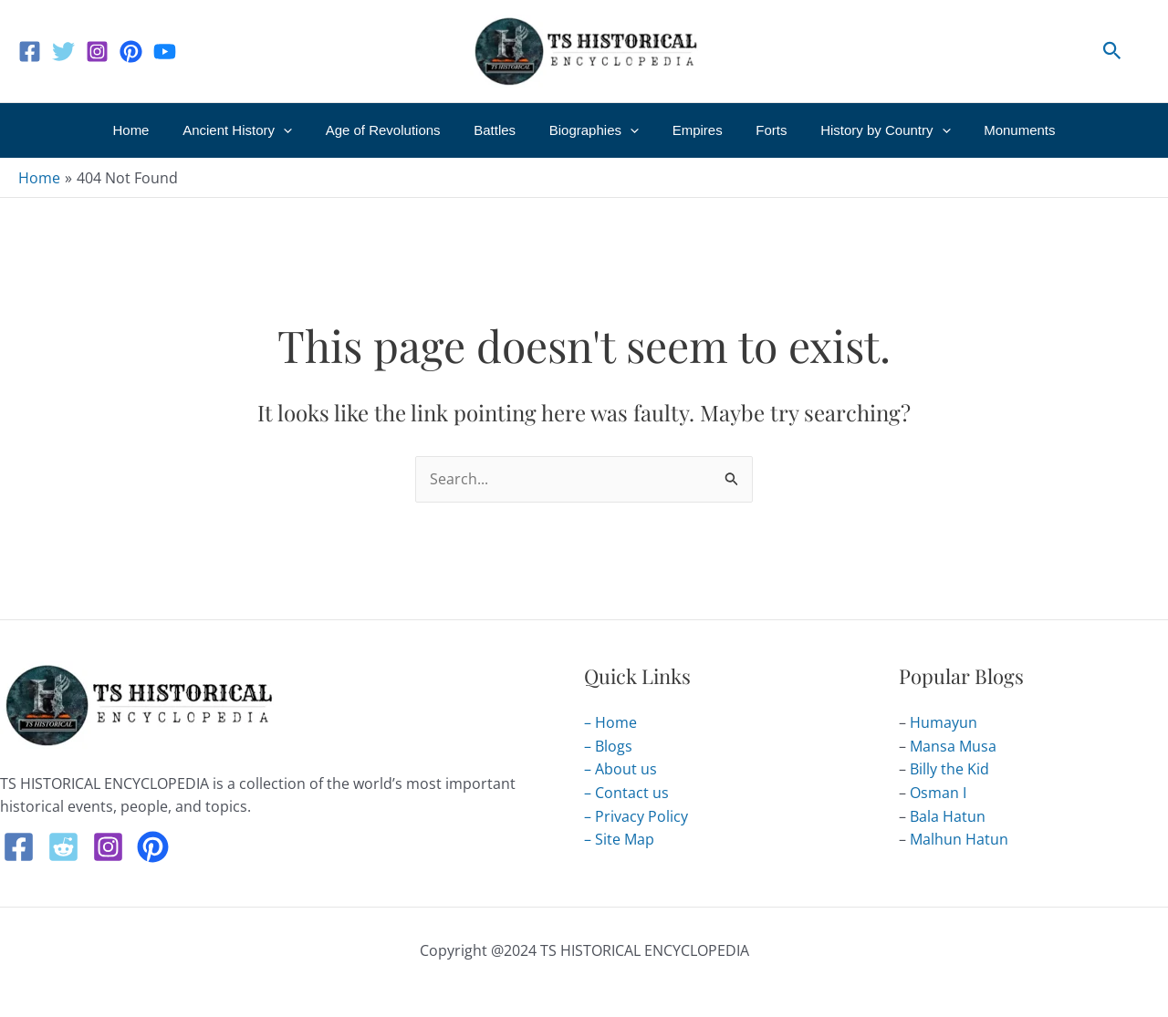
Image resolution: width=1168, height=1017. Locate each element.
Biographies (594, 130)
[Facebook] (29, 51)
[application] (301, 130)
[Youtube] (164, 51)
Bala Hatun (948, 816)
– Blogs (608, 746)
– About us (620, 770)
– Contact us (626, 793)
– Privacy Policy (636, 816)
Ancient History (255, 130)
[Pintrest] (153, 847)
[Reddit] (63, 847)
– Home (610, 722)
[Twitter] (63, 51)
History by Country (867, 130)
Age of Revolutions (395, 130)
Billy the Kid (949, 770)
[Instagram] (97, 51)
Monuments (995, 130)
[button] (1112, 51)
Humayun (943, 722)
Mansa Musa (953, 746)
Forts (759, 130)
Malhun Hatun (959, 839)
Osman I (938, 793)
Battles (501, 130)
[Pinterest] (131, 51)
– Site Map (619, 839)
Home (155, 130)
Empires (691, 130)
